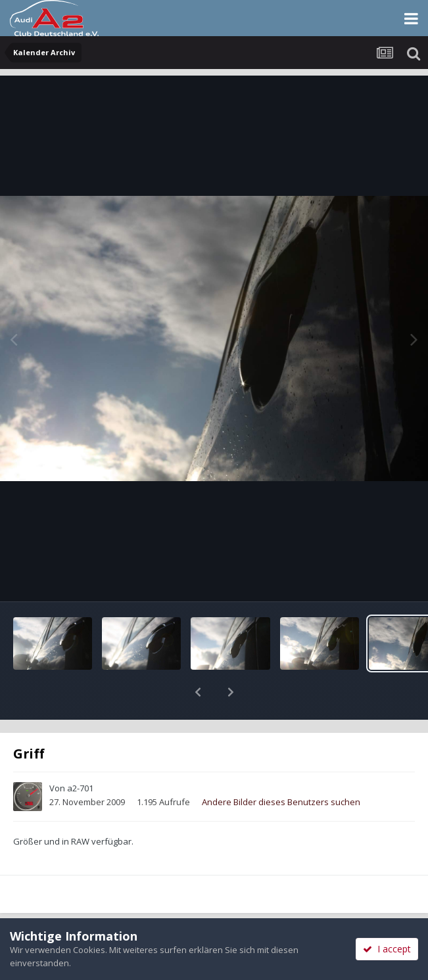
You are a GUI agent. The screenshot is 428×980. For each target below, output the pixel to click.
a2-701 (80, 754)
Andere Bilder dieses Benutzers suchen (281, 768)
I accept (387, 949)
